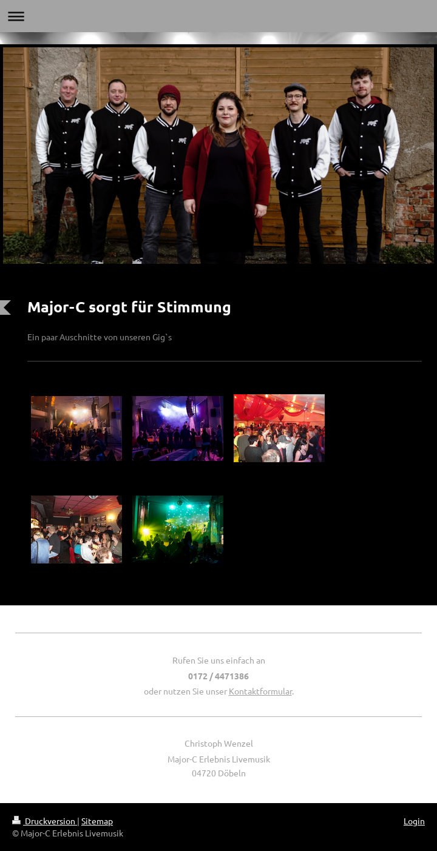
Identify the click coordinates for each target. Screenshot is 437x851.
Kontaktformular (260, 690)
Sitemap (97, 820)
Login (414, 820)
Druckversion (44, 820)
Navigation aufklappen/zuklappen (218, 16)
